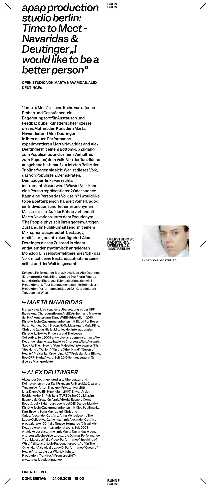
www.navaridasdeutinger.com (43, 460)
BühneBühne (113, 5)
